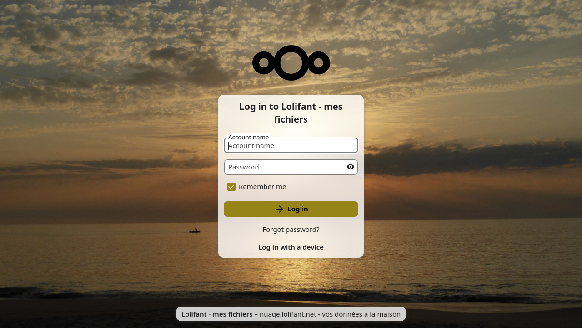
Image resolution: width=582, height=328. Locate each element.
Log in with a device (291, 246)
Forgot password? (290, 229)
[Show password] (350, 167)
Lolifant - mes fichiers (217, 313)
